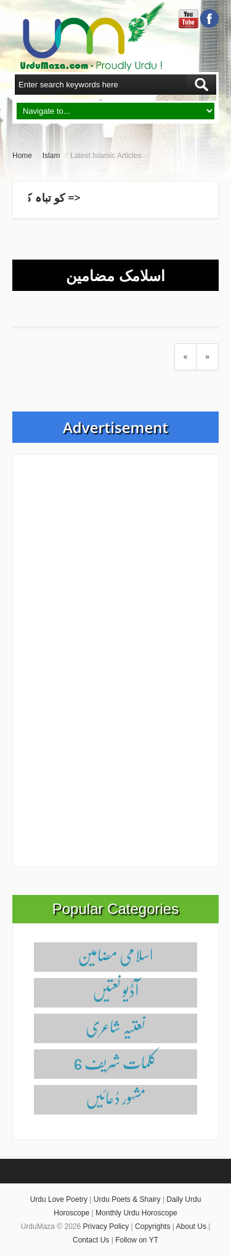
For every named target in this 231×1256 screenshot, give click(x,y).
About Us (191, 1226)
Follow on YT (136, 1240)
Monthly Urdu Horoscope (136, 1213)
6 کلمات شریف (115, 1062)
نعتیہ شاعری (115, 1026)
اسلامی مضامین (115, 955)
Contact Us (91, 1240)
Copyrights (152, 1226)
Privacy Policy (106, 1226)
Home (22, 155)
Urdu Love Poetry (58, 1199)
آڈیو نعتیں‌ (115, 991)
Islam (51, 155)
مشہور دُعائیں (116, 1098)
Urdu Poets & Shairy (127, 1199)
